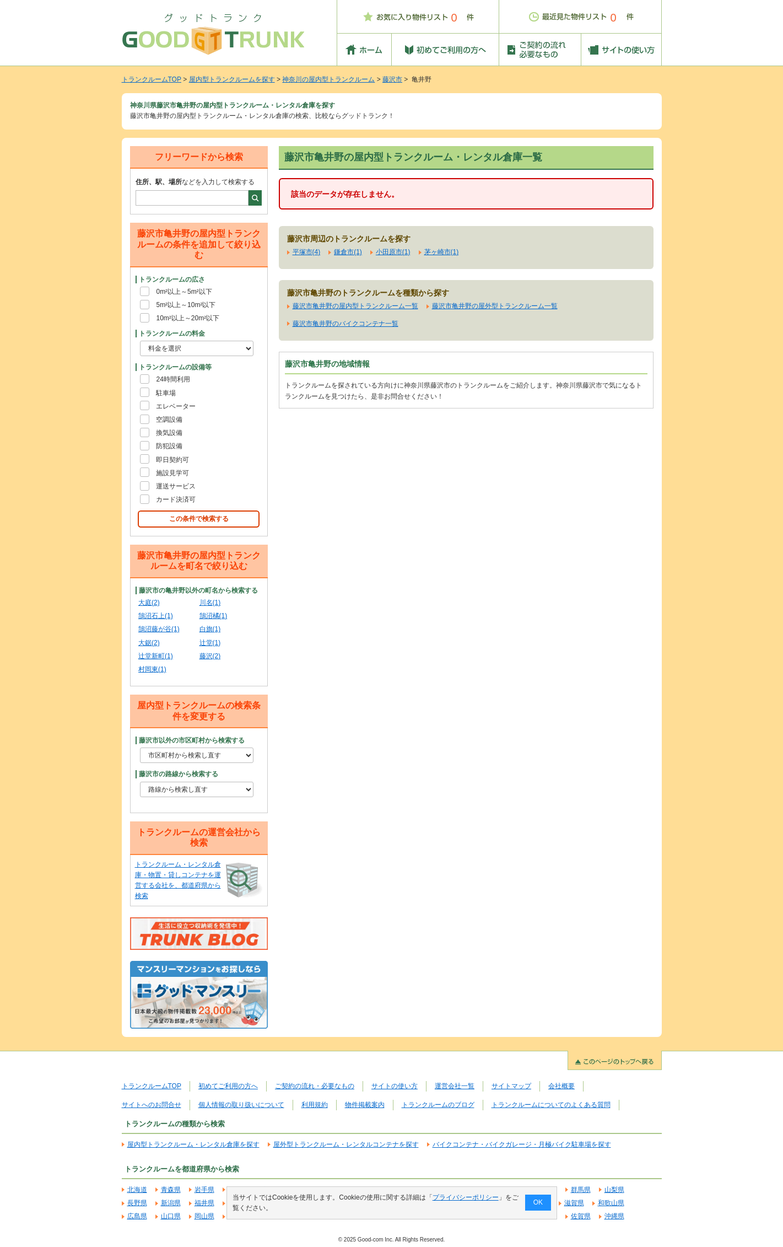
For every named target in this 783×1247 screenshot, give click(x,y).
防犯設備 (169, 446)
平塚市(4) (307, 252)
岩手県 (204, 1190)
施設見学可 (172, 473)
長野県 (137, 1203)
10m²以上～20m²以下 (187, 318)
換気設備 (169, 433)
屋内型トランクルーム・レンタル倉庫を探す (193, 1144)
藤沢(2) (210, 656)
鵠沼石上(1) (155, 616)
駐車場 (166, 393)
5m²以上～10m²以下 (185, 305)
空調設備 (169, 419)
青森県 (171, 1190)
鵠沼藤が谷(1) (159, 629)
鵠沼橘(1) (213, 616)
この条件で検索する (199, 519)
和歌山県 (611, 1203)
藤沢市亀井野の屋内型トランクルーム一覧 (355, 306)
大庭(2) (149, 602)
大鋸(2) (149, 643)
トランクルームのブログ (438, 1105)
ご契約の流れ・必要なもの (314, 1086)
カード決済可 (176, 499)
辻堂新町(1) (155, 656)
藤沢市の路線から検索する (178, 774)
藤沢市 (392, 79)
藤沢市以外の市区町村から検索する (192, 740)
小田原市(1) (393, 252)
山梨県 (614, 1190)
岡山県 (204, 1216)
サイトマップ (511, 1086)
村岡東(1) (152, 669)
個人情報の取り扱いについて (241, 1105)
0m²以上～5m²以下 (184, 291)
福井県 (204, 1203)
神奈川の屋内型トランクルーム (328, 79)
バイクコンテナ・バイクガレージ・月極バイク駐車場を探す (522, 1144)
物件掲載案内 (365, 1105)
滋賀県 (574, 1203)
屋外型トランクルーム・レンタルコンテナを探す (346, 1144)
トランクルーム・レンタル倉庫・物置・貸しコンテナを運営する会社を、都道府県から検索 (178, 880)
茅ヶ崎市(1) (441, 252)
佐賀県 (581, 1216)
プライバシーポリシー (465, 1197)
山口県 (171, 1216)
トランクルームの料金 (172, 333)
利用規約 (314, 1105)
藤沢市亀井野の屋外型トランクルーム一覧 (495, 306)
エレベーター (176, 406)
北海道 (137, 1190)
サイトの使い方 (394, 1086)
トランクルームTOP (151, 79)
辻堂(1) (210, 643)
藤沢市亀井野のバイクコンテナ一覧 (345, 323)
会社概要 (561, 1086)
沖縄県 (614, 1216)
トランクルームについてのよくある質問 (551, 1105)
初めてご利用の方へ (228, 1086)
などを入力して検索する (195, 182)
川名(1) (210, 602)
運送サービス (176, 486)
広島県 (137, 1216)
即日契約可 (172, 460)
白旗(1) (210, 629)
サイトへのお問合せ (151, 1105)
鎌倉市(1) (348, 252)
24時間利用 (173, 379)
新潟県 (171, 1203)
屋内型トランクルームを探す (232, 79)
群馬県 (581, 1190)
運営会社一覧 (454, 1086)
